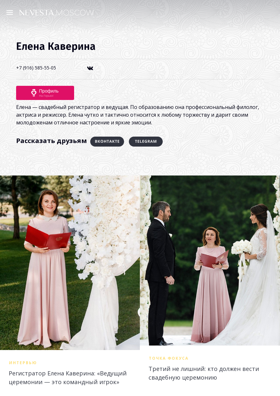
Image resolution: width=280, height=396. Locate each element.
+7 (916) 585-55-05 (36, 68)
